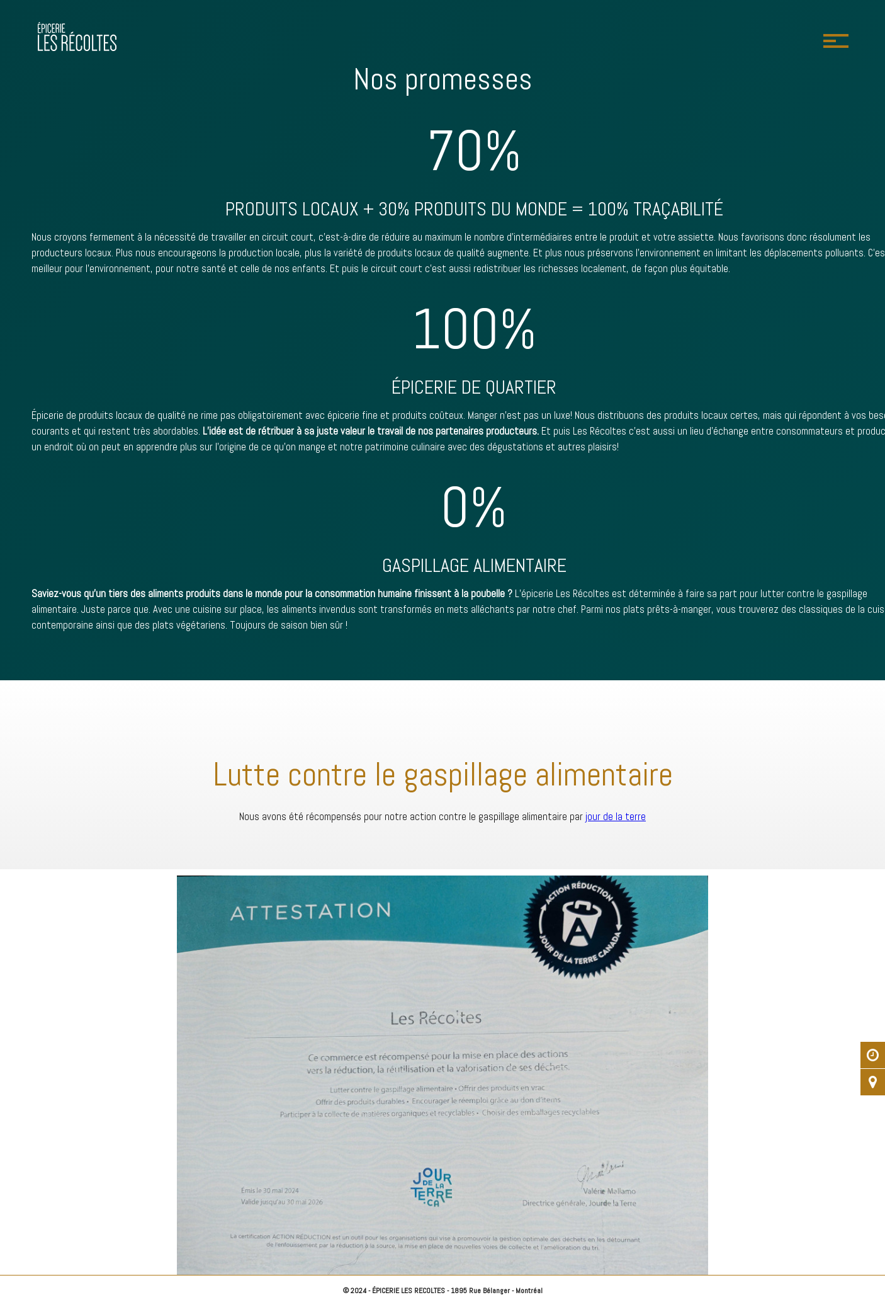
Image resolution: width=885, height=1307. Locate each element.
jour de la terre (615, 816)
